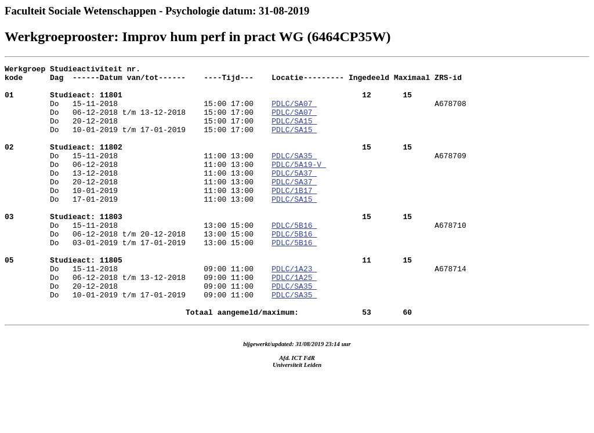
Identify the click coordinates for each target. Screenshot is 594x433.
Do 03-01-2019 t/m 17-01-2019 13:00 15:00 (138, 279)
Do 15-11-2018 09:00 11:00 (208, 299)
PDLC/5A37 (294, 195)
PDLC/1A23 (294, 310)
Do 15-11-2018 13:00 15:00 (208, 247)
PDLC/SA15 (294, 133)
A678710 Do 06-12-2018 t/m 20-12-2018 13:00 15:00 (235, 263)
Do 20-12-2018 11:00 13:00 (138, 206)
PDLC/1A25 (294, 320)
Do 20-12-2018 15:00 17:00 (138, 133)
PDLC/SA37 (294, 206)
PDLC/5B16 (294, 258)
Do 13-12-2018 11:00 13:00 (138, 195)
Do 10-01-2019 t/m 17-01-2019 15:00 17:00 (138, 143)
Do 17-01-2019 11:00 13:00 (138, 226)
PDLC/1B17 (294, 216)
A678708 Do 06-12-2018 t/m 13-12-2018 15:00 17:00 (235, 117)
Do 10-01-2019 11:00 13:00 (138, 216)
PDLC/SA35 (294, 174)
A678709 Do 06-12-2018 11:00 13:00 (235, 179)
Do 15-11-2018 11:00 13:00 (208, 164)
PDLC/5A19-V (298, 185)
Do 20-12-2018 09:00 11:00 (138, 331)
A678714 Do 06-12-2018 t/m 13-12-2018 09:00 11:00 (235, 315)
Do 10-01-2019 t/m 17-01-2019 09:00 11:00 (138, 341)
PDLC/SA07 (294, 112)
